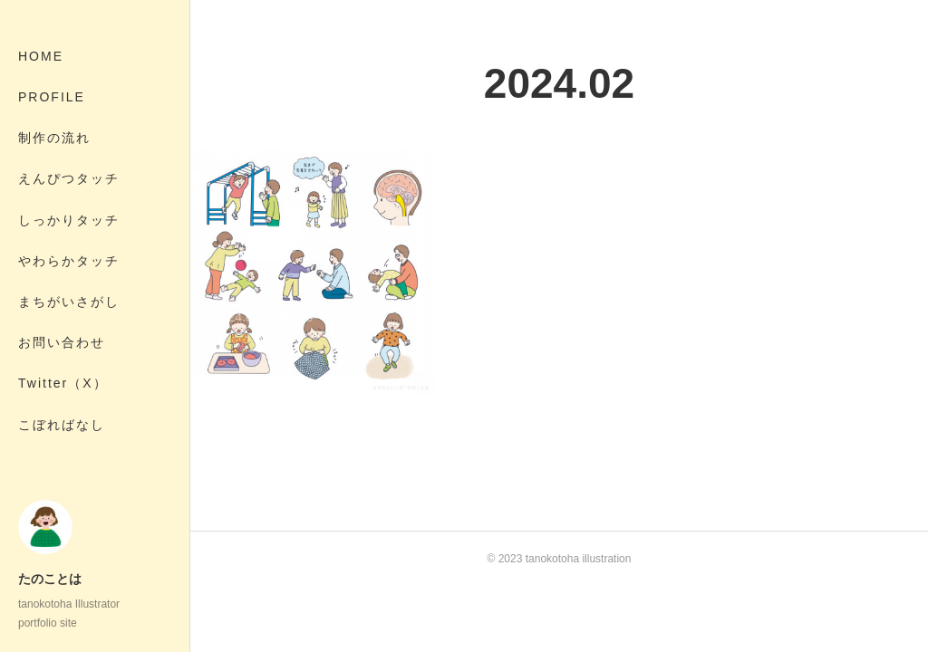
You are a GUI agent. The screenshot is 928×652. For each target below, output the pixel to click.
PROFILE (51, 97)
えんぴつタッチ (69, 178)
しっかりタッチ (69, 220)
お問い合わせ (61, 342)
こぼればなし (61, 424)
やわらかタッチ (69, 261)
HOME (40, 56)
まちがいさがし (69, 301)
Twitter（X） (63, 383)
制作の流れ (54, 137)
